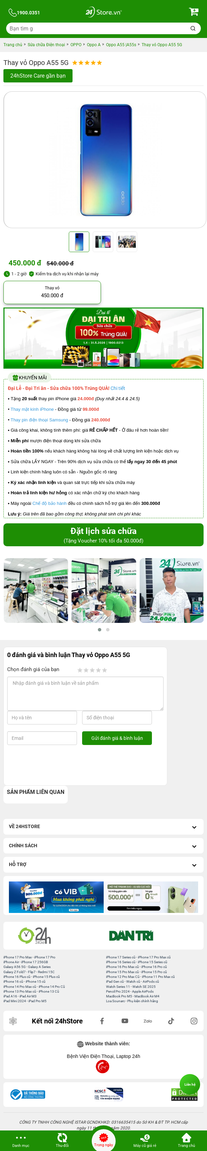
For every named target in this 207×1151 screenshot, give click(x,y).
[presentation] (63, 765)
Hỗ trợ (103, 865)
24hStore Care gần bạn (38, 76)
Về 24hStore (103, 827)
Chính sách (103, 846)
